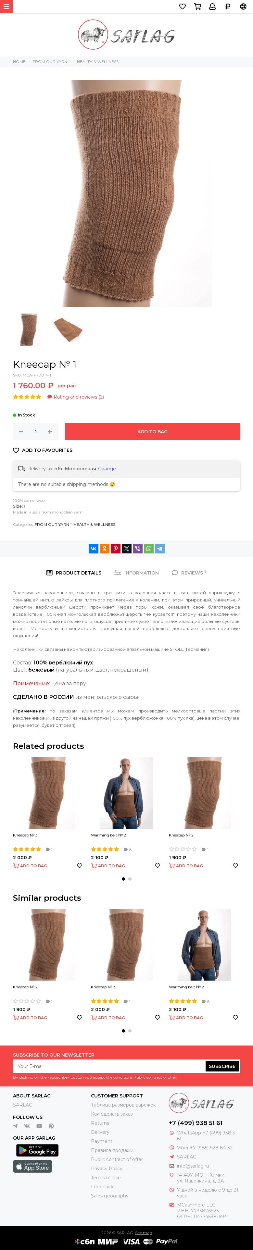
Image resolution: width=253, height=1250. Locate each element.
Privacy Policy (106, 1168)
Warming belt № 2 (108, 835)
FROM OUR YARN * (53, 524)
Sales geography (110, 1196)
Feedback (102, 1187)
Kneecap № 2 (181, 835)
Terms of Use (106, 1178)
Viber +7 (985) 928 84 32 (205, 1148)
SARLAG (22, 1105)
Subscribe (222, 1066)
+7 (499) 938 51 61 (195, 1123)
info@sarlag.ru (193, 1166)
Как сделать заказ (112, 1114)
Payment (101, 1141)
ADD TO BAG (152, 432)
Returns (100, 1123)
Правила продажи (112, 1150)
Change (107, 469)
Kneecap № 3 (25, 835)
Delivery (100, 1132)
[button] (123, 879)
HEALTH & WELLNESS (94, 524)
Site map (143, 1232)
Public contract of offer (154, 1077)
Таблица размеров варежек (123, 1105)
